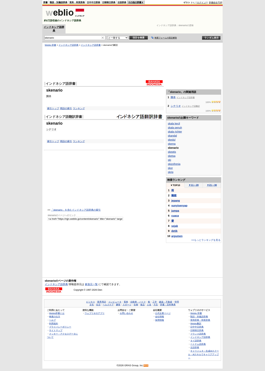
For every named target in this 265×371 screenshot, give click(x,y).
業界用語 (101, 302)
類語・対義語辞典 (58, 2)
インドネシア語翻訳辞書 (64, 117)
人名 (149, 305)
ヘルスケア (108, 305)
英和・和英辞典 (77, 2)
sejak (174, 225)
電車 (126, 302)
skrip (170, 172)
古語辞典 (121, 2)
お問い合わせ (126, 313)
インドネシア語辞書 (91, 45)
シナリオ (51, 129)
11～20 (194, 185)
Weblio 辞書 (50, 45)
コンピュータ (114, 302)
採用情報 (159, 320)
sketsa (171, 155)
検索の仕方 (54, 316)
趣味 (118, 305)
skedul (171, 139)
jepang (175, 200)
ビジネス (90, 302)
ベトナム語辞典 (198, 344)
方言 (155, 305)
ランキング (79, 108)
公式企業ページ (163, 313)
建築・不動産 (165, 302)
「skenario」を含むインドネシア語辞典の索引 (76, 209)
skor (170, 168)
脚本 (48, 96)
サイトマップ (55, 330)
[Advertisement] (155, 15)
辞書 (45, 2)
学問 (176, 302)
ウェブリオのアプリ (95, 313)
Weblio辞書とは (56, 313)
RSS (146, 366)
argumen (177, 236)
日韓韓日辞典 (108, 2)
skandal (172, 135)
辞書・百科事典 (168, 305)
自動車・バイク (138, 302)
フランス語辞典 (198, 334)
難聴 (173, 195)
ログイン (201, 2)
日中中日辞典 (93, 2)
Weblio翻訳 (195, 323)
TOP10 (175, 185)
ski (169, 159)
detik (174, 230)
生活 (98, 305)
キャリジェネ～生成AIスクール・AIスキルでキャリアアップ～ (203, 354)
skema (172, 143)
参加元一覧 (91, 284)
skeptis (172, 151)
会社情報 (159, 316)
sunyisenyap (179, 205)
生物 (136, 305)
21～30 (212, 185)
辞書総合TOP (215, 2)
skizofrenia (174, 164)
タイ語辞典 (195, 340)
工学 (154, 302)
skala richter (175, 131)
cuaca (175, 215)
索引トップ (53, 108)
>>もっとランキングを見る (205, 240)
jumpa (175, 210)
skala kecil (174, 123)
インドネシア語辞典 (68, 45)
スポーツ (127, 305)
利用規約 (53, 323)
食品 (142, 305)
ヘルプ (52, 320)
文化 (91, 305)
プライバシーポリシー (60, 327)
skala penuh (175, 127)
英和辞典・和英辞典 (200, 320)
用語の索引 (66, 108)
